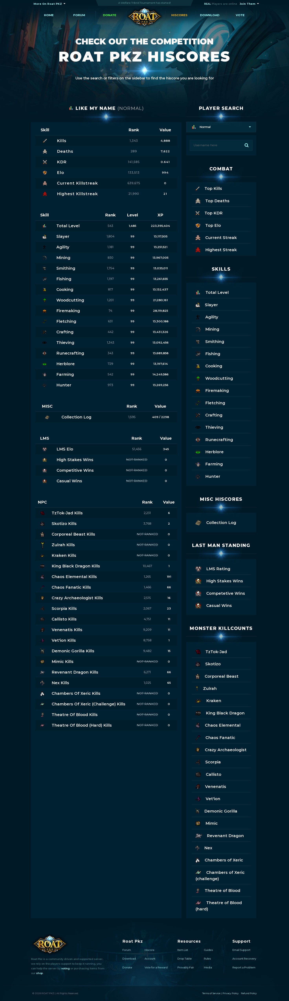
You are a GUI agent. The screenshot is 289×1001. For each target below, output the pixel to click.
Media (208, 967)
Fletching (210, 402)
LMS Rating (212, 568)
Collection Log (215, 522)
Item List (182, 949)
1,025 (147, 683)
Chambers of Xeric (219, 860)
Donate (109, 15)
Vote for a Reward (156, 967)
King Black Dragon (220, 713)
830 (110, 257)
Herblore (209, 451)
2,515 (147, 598)
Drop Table (184, 958)
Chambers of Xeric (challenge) (220, 875)
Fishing (207, 353)
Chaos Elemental (217, 725)
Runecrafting (214, 439)
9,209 (147, 629)
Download (209, 15)
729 (110, 364)
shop (39, 973)
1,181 (110, 247)
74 (110, 311)
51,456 (136, 449)
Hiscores (179, 15)
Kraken (208, 700)
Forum (79, 15)
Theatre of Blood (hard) (218, 905)
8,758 (147, 640)
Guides (208, 949)
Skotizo (208, 663)
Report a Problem (243, 967)
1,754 (110, 268)
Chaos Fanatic (215, 737)
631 (110, 321)
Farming (209, 464)
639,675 (134, 183)
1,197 (110, 279)
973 (110, 385)
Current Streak (216, 237)
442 (110, 332)
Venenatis (210, 786)
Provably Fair (185, 967)
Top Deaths (212, 200)
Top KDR (209, 213)
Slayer (206, 304)
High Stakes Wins (219, 581)
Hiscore (149, 949)
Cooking (208, 366)
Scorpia (208, 762)
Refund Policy (249, 993)
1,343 (134, 140)
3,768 (147, 523)
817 (110, 289)
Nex (203, 847)
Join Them (248, 3)
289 (134, 151)
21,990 (133, 194)
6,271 (147, 672)
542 (110, 374)
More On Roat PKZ (48, 3)
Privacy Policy (231, 993)
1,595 (132, 417)
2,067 (147, 608)
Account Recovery (244, 958)
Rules (207, 958)
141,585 (134, 162)
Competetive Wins (220, 593)
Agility (206, 317)
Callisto (208, 774)
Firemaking (212, 390)
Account (150, 958)
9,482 (147, 651)
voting (65, 968)
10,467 (147, 566)
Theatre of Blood (217, 890)
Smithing (209, 341)
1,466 (147, 587)
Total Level (212, 292)
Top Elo (208, 225)
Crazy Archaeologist (221, 749)
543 (110, 226)
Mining (207, 329)
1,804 (110, 236)
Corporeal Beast (217, 676)
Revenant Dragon (219, 835)
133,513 (133, 172)
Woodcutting (214, 378)
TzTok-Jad (211, 651)
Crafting (208, 415)
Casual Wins (213, 605)
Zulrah (206, 688)
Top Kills (208, 188)
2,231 (147, 513)
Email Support (241, 949)
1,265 (147, 576)
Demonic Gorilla (216, 811)
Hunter (207, 476)
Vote (240, 15)
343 (110, 353)
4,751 (147, 619)
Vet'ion (207, 798)
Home (49, 15)
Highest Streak (216, 249)
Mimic (206, 823)
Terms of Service (211, 993)
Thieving (209, 427)
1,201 (110, 300)
